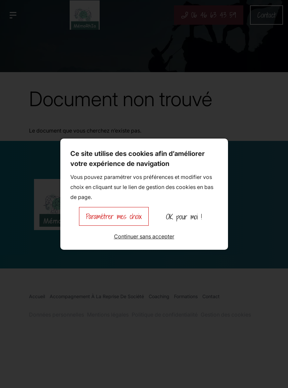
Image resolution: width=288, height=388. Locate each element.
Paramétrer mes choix (114, 216)
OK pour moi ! (184, 217)
